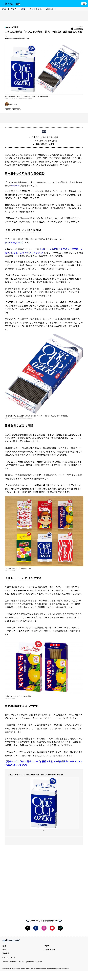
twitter (8, 109)
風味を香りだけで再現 (44, 144)
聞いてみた (16, 109)
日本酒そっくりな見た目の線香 (45, 137)
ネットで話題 (36, 9)
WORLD (49, 9)
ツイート (15, 185)
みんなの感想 (77, 29)
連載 (23, 9)
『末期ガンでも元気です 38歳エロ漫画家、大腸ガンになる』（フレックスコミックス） (43, 251)
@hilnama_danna (13, 242)
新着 (4, 9)
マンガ (14, 9)
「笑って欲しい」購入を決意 (45, 140)
